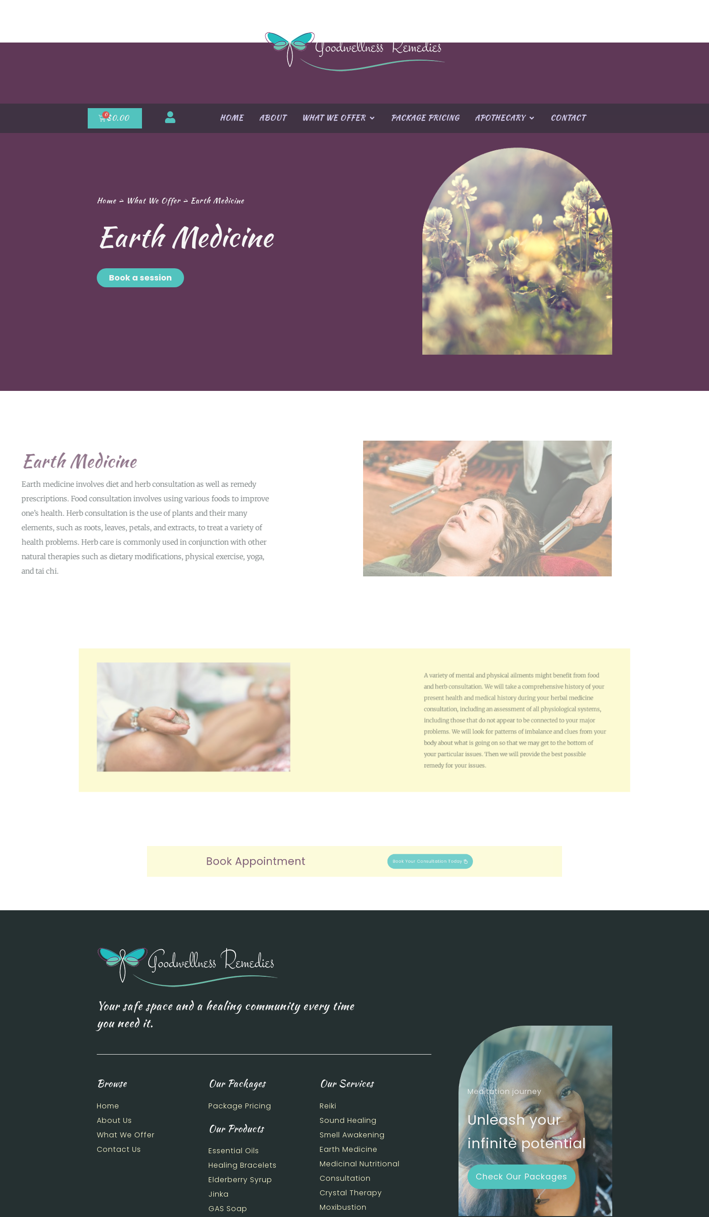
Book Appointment (297, 861)
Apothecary (504, 118)
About (272, 118)
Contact (567, 118)
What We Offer (338, 118)
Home (231, 118)
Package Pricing (425, 118)
